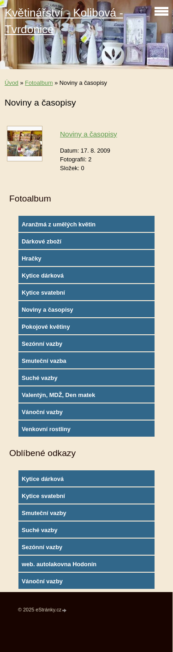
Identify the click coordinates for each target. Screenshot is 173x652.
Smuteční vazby (44, 513)
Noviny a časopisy (88, 134)
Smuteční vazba (44, 360)
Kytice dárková (43, 275)
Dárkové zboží (41, 241)
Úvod (11, 82)
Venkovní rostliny (46, 429)
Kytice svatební (43, 292)
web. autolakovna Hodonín (59, 564)
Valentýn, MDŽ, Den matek (58, 394)
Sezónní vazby (42, 343)
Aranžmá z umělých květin (58, 224)
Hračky (32, 258)
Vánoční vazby (42, 412)
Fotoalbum (39, 82)
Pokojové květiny (46, 326)
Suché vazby (40, 377)
